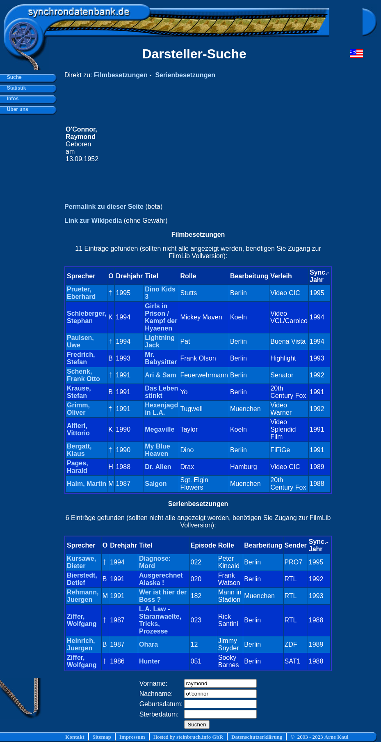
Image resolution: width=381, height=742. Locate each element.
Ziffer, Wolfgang (82, 620)
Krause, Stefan (79, 392)
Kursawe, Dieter (81, 562)
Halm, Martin (86, 483)
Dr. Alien (158, 466)
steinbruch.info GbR (199, 737)
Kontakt (74, 737)
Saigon (156, 483)
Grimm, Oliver (78, 409)
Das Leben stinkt (161, 392)
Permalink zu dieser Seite (104, 206)
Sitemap (102, 737)
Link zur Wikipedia (93, 220)
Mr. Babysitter (161, 358)
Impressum (132, 737)
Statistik (15, 88)
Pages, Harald (77, 467)
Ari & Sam (160, 375)
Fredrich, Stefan (81, 358)
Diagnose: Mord (155, 562)
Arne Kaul (336, 737)
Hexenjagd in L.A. (161, 409)
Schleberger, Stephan (86, 317)
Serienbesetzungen (185, 75)
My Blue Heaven (157, 450)
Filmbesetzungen (121, 75)
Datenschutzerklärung (256, 737)
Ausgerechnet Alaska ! (161, 579)
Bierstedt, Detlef (82, 579)
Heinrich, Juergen (81, 644)
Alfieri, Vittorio (78, 429)
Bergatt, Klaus (79, 450)
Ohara (148, 644)
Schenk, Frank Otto (83, 375)
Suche (13, 77)
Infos (11, 99)
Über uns (16, 109)
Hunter (149, 661)
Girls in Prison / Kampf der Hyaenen (161, 317)
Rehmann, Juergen (82, 596)
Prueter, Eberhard (81, 293)
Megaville (159, 429)
